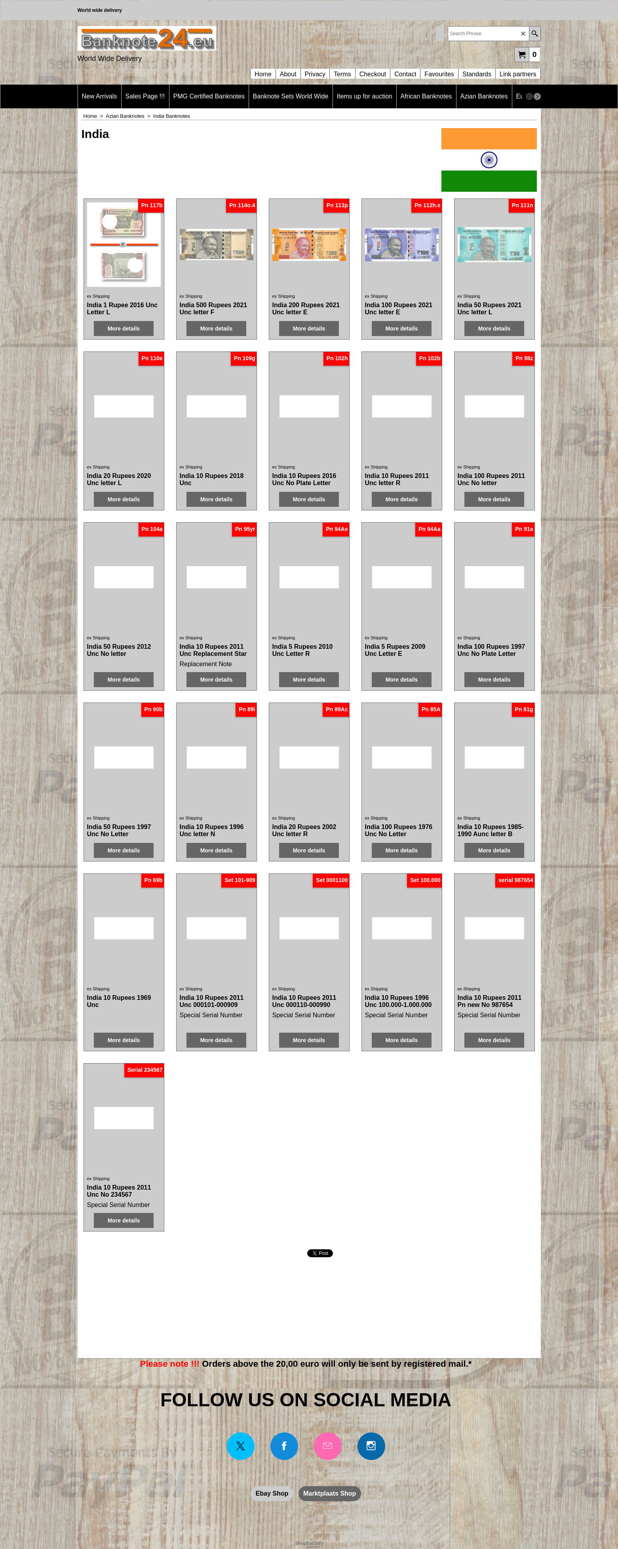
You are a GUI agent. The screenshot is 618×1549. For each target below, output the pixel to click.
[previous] (529, 96)
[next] (537, 96)
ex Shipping (98, 296)
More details (124, 328)
